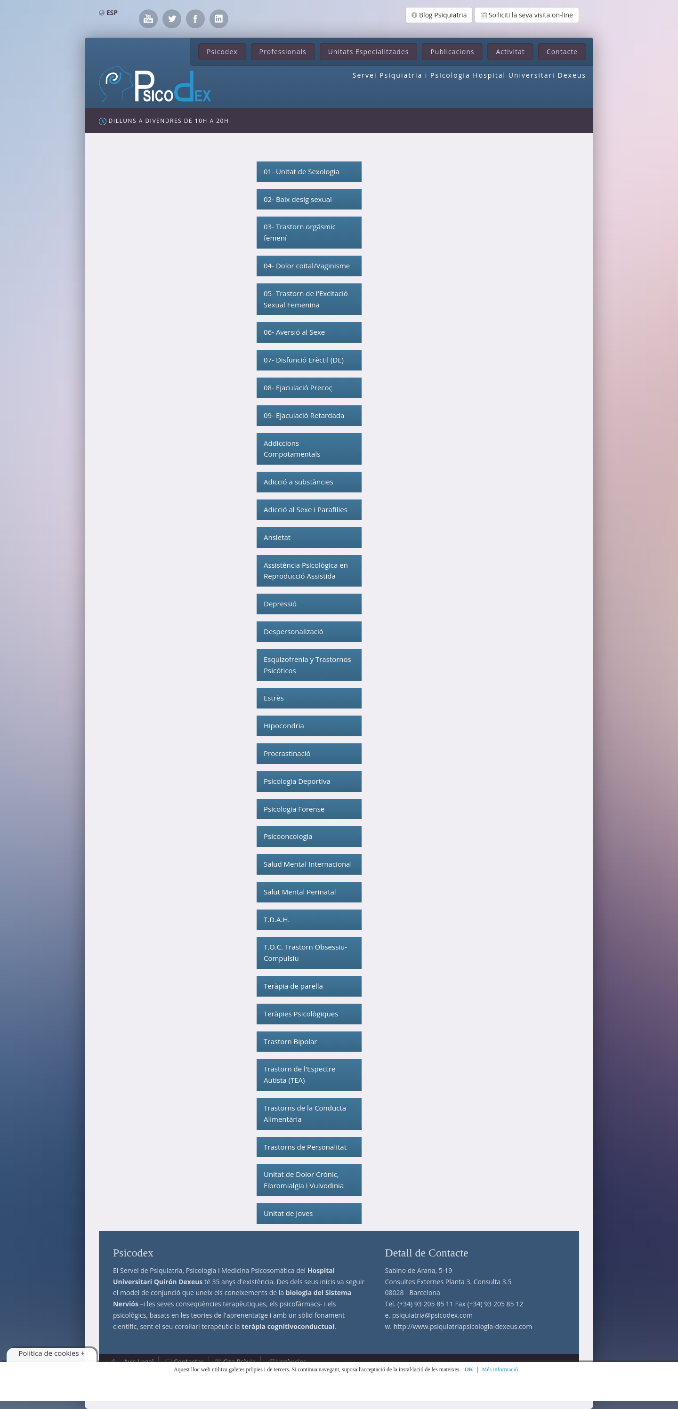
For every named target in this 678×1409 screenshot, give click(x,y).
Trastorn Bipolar (290, 1041)
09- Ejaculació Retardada (304, 415)
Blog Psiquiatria (439, 14)
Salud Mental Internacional (308, 864)
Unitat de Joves (288, 1213)
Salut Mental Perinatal (300, 891)
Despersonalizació (293, 631)
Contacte (562, 51)
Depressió (280, 603)
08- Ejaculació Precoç (298, 387)
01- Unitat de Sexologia (301, 171)
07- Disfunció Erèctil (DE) (304, 359)
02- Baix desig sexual (298, 199)
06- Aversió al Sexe (294, 332)
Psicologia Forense (294, 808)
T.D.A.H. (277, 919)
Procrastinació (287, 753)
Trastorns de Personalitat (305, 1146)
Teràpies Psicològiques (301, 1013)
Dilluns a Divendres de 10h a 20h (164, 121)
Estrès (274, 697)
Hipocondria (284, 725)
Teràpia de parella (293, 985)
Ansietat (277, 537)
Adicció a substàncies (298, 481)
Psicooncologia (288, 836)
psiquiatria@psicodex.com (432, 1315)
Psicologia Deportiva (297, 781)
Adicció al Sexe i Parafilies (305, 509)
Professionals (283, 51)
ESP (112, 12)
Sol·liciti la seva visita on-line (527, 14)
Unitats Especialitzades (368, 51)
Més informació (500, 1369)
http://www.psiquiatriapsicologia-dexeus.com (463, 1326)
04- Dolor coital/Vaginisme (307, 265)
